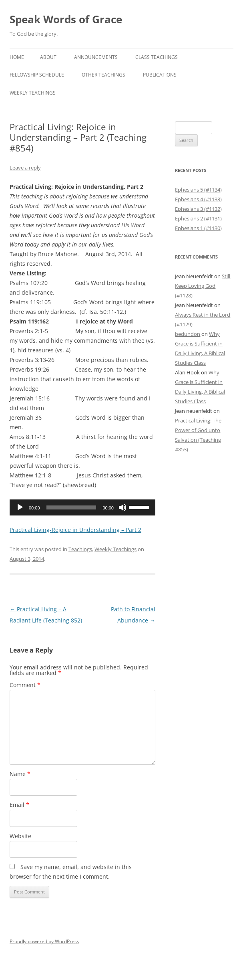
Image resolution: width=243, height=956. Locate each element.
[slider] (71, 507)
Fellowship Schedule (37, 74)
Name (20, 774)
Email (19, 804)
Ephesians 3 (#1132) (198, 208)
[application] (82, 507)
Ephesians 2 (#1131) (198, 218)
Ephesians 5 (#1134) (198, 189)
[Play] (20, 507)
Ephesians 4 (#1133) (198, 199)
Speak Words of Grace (66, 19)
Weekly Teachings (33, 92)
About (48, 57)
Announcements (96, 57)
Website (20, 836)
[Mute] (122, 507)
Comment (25, 685)
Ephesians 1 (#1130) (198, 228)
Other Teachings (103, 74)
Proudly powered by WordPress (44, 941)
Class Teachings (156, 57)
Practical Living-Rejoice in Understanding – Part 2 (75, 530)
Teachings (80, 549)
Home (17, 57)
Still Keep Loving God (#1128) (202, 286)
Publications (160, 74)
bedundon (187, 334)
